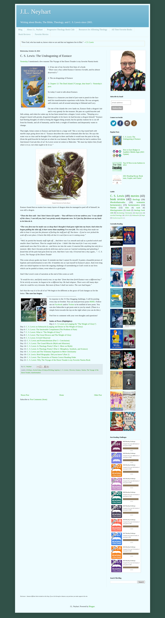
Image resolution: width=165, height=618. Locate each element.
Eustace (78, 370)
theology (136, 199)
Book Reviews (25, 34)
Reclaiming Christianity (124, 213)
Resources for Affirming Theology (93, 29)
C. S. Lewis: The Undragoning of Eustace (132, 138)
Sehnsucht (135, 215)
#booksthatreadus (117, 202)
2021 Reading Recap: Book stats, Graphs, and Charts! (133, 177)
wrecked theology (116, 215)
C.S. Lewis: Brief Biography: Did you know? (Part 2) (48, 354)
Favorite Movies (41, 34)
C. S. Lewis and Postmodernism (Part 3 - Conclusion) (48, 340)
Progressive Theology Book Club (60, 29)
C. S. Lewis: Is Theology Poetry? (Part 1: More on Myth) (49, 346)
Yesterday (24, 61)
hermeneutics (134, 205)
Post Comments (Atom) (38, 399)
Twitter (71, 304)
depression (138, 213)
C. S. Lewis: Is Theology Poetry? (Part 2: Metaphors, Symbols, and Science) (57, 349)
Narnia (83, 370)
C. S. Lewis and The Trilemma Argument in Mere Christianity (51, 351)
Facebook (59, 304)
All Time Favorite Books (122, 29)
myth (138, 208)
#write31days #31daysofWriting (43, 370)
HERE (92, 301)
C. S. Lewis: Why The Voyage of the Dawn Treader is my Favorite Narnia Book (58, 360)
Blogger (92, 606)
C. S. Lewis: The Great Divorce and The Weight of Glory (48, 335)
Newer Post (25, 395)
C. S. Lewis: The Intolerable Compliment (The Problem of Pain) (51, 329)
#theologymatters (116, 210)
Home (61, 395)
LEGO (127, 215)
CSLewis (72, 370)
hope (143, 215)
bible (127, 208)
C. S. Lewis (64, 370)
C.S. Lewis (90, 42)
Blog (20, 29)
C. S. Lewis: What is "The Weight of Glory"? (44, 332)
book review (117, 199)
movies (135, 195)
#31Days (29, 370)
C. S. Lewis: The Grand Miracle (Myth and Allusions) (48, 343)
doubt (128, 210)
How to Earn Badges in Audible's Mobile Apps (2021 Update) (133, 152)
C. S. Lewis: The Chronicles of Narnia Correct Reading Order (51, 357)
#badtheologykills (117, 218)
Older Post (98, 395)
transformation (36, 373)
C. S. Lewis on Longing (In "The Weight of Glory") (75, 324)
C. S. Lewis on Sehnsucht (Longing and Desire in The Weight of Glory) (54, 326)
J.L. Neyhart (35, 11)
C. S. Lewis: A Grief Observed (38, 338)
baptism (57, 370)
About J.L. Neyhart (35, 29)
